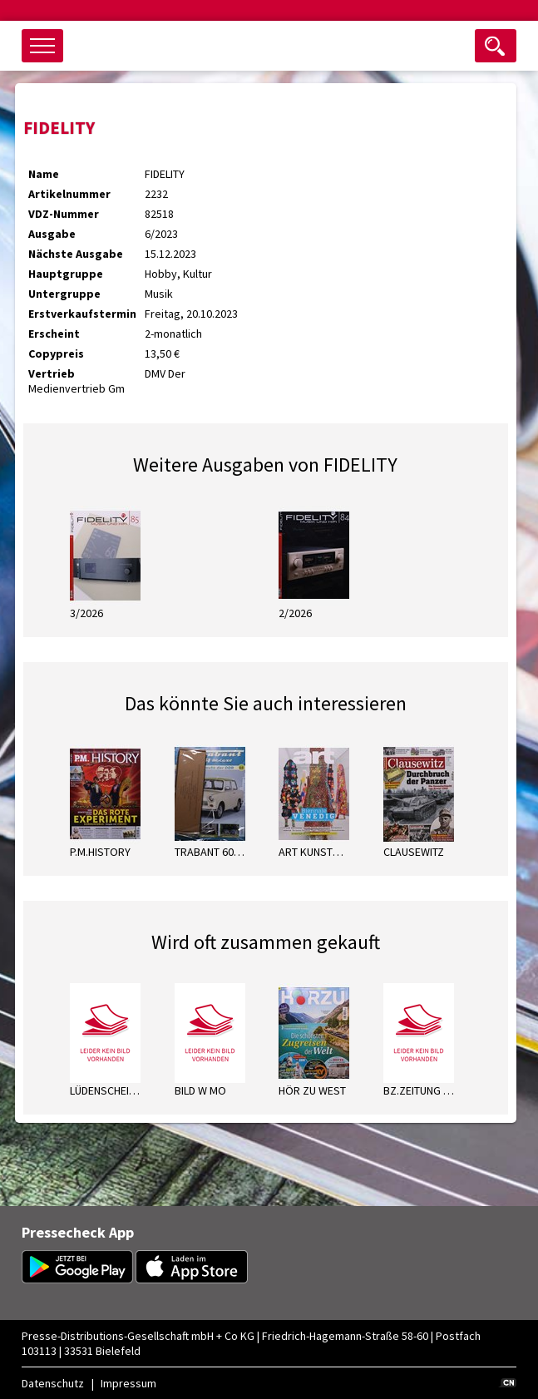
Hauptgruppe (65, 273)
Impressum (128, 1383)
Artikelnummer (69, 193)
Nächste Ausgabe (75, 253)
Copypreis (56, 353)
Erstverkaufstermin (82, 313)
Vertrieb (51, 373)
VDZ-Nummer (63, 213)
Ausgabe (52, 233)
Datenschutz (53, 1383)
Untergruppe (64, 293)
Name (43, 173)
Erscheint (54, 333)
